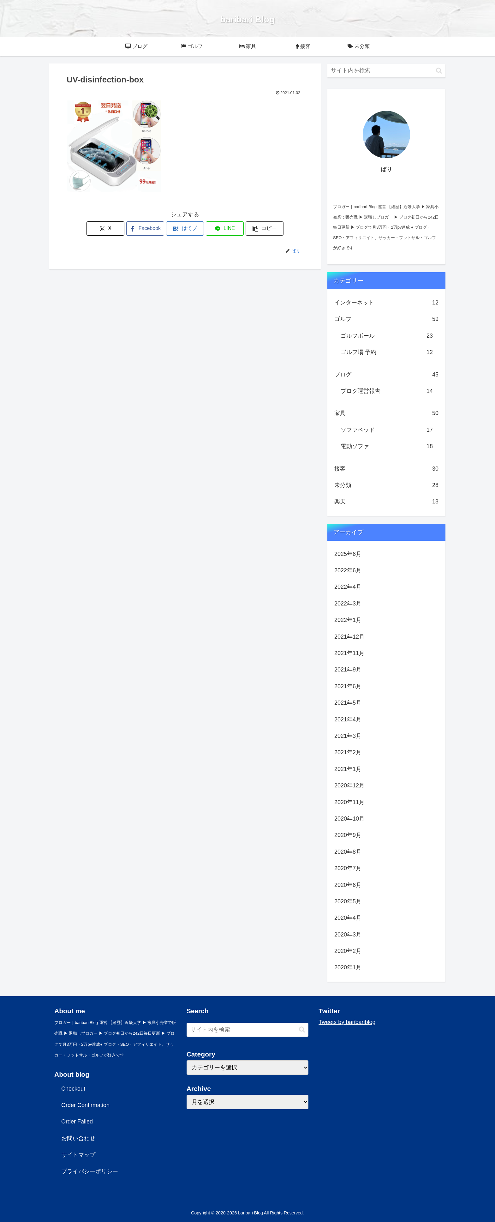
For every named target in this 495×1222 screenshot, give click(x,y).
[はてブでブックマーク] (185, 228)
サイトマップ (78, 1155)
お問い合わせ (78, 1138)
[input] (386, 70)
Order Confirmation (85, 1105)
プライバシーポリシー (89, 1171)
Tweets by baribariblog (347, 1022)
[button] (264, 228)
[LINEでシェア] (225, 228)
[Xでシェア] (105, 228)
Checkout (73, 1089)
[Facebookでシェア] (145, 228)
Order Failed (77, 1121)
